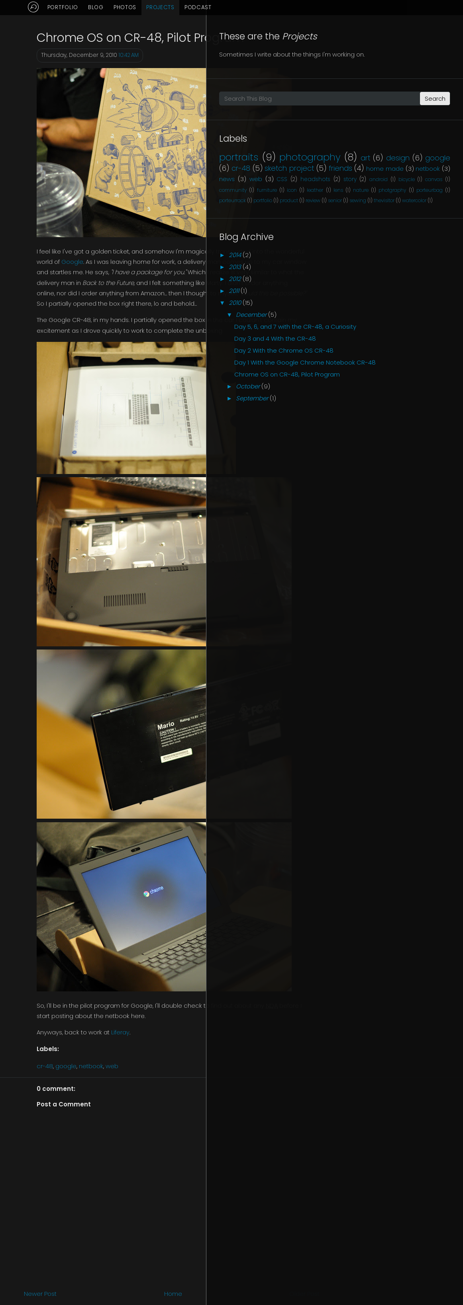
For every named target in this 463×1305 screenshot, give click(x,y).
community (370, 265)
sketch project (413, 212)
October (384, 556)
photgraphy (436, 275)
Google (72, 261)
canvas (431, 255)
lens (385, 275)
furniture (407, 265)
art (445, 191)
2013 (371, 374)
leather (364, 275)
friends (368, 223)
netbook (91, 1066)
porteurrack (410, 286)
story (432, 244)
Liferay (120, 1032)
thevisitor (373, 307)
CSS (361, 244)
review (396, 296)
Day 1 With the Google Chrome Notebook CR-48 (408, 511)
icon (436, 265)
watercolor (403, 307)
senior (419, 296)
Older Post (304, 1293)
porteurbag (376, 286)
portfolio (441, 286)
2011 (370, 398)
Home (173, 1293)
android (365, 255)
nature (406, 275)
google (66, 1066)
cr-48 (45, 1066)
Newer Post (40, 1293)
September (389, 568)
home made (418, 223)
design (382, 202)
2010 (371, 410)
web (112, 1066)
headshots (397, 244)
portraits (375, 178)
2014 (371, 362)
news (403, 233)
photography (387, 190)
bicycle (398, 255)
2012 (371, 386)
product (372, 296)
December (388, 421)
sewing (442, 296)
